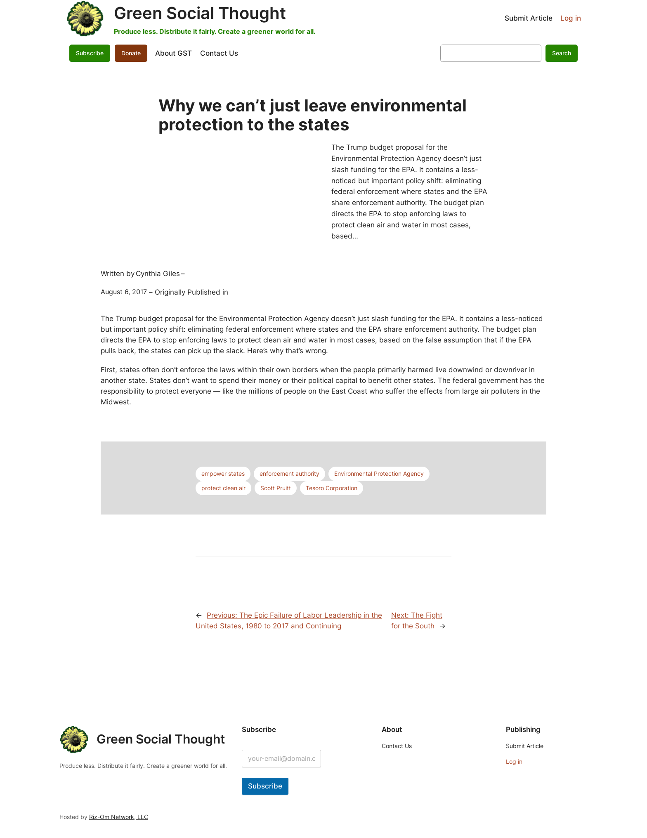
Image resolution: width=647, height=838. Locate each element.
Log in (570, 18)
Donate (131, 53)
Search (561, 53)
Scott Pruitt (275, 487)
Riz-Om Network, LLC (118, 816)
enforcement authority (289, 473)
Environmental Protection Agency (379, 473)
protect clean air (223, 487)
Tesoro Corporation (331, 487)
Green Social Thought (200, 13)
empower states (223, 473)
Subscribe (90, 53)
